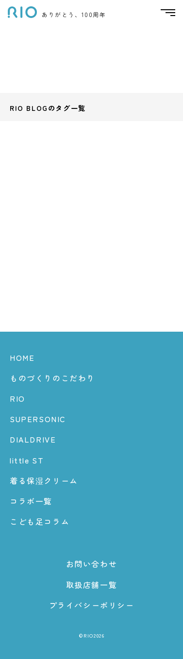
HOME (22, 357)
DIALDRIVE (33, 439)
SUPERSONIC (38, 419)
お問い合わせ (91, 564)
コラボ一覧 (31, 501)
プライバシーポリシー (91, 605)
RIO (17, 398)
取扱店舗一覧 (91, 584)
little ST (27, 460)
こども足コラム (39, 521)
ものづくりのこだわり (52, 378)
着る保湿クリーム (44, 480)
